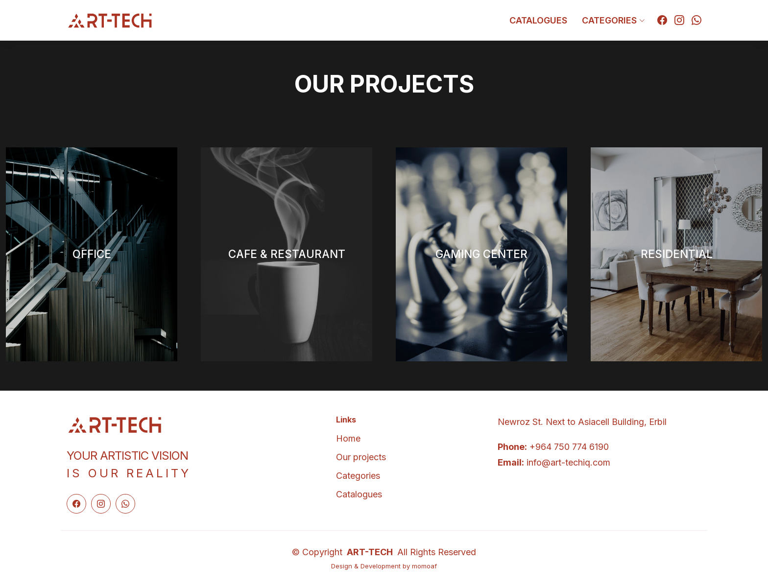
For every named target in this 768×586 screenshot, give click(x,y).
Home (348, 438)
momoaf (424, 566)
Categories (358, 475)
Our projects (361, 457)
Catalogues (538, 20)
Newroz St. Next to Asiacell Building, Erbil (582, 422)
